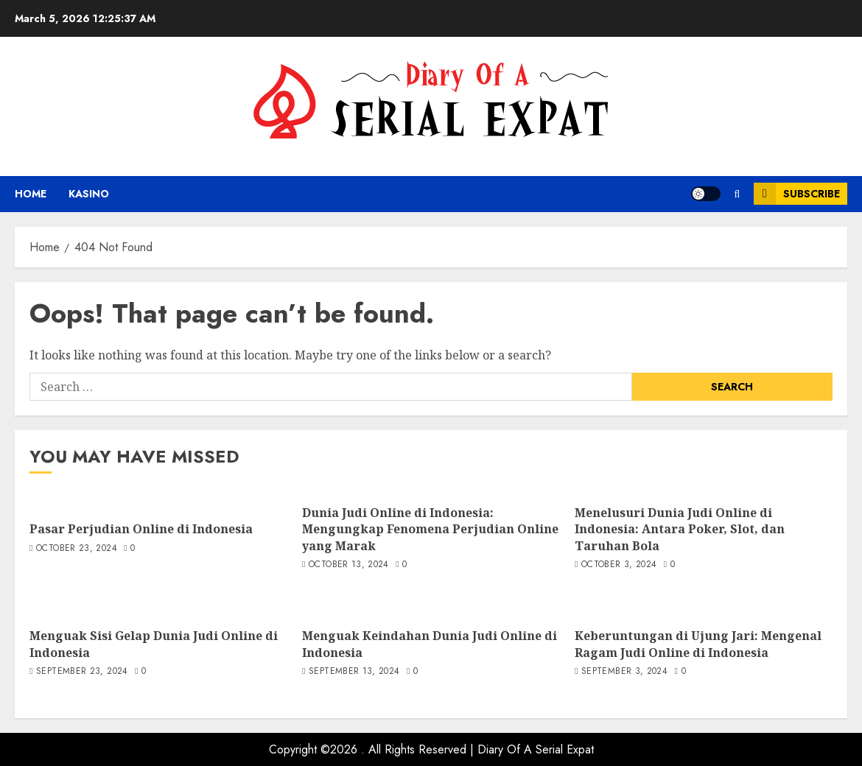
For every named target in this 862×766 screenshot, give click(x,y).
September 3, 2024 (624, 672)
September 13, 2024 (354, 672)
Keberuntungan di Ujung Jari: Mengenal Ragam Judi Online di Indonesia (698, 644)
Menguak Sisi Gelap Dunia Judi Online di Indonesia (153, 644)
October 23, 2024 (76, 549)
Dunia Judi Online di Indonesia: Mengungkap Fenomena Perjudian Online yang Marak (430, 529)
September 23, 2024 (81, 672)
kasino (89, 193)
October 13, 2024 (349, 565)
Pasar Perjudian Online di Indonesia (141, 529)
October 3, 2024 (618, 565)
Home (30, 193)
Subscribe (797, 194)
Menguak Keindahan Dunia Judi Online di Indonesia (429, 644)
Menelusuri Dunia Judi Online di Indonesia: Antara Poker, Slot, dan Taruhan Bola (680, 529)
